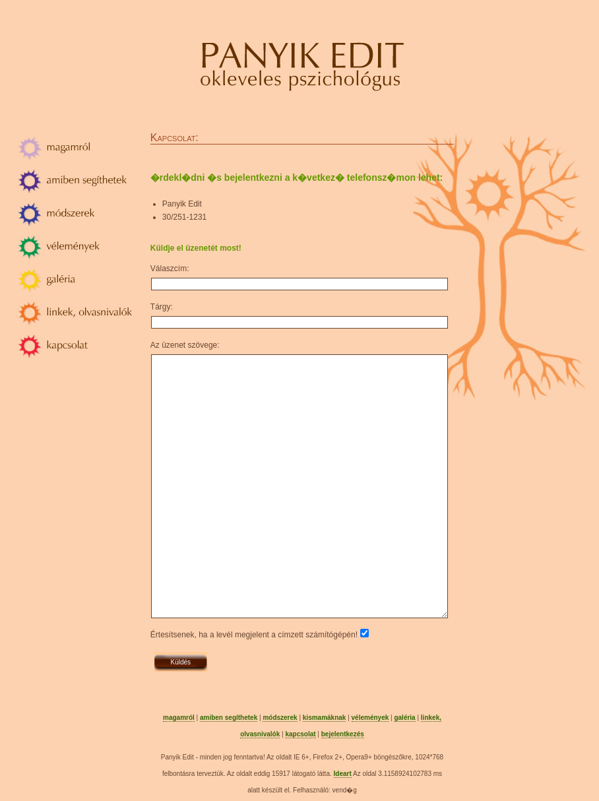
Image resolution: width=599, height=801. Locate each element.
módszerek (280, 717)
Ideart (343, 773)
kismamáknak (324, 717)
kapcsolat (300, 734)
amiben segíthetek (228, 717)
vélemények (370, 717)
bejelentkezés (342, 734)
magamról (179, 717)
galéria (404, 717)
